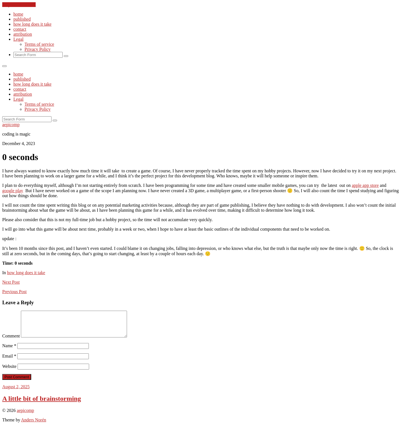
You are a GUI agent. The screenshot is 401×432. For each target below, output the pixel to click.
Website (9, 371)
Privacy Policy (38, 49)
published (22, 19)
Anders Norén (33, 425)
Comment (11, 341)
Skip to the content (19, 4)
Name (9, 350)
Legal (18, 39)
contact (19, 29)
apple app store (365, 185)
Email (9, 361)
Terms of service (39, 44)
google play (12, 190)
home (18, 14)
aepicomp (10, 124)
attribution (22, 34)
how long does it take (32, 24)
